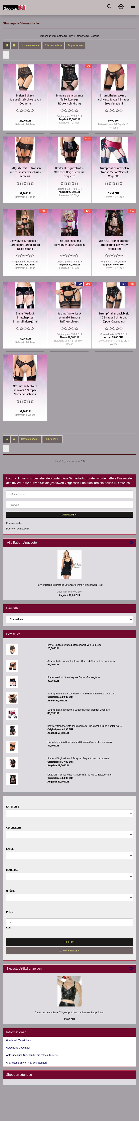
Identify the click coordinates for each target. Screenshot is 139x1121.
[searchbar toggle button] (109, 6)
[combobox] (30, 45)
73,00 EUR (69, 1019)
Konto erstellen (14, 523)
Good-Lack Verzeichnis (18, 1040)
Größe (10, 891)
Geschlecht (13, 827)
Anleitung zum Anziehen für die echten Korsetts (31, 1055)
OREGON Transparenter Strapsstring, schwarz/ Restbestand (114, 244)
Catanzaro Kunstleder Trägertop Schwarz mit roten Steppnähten (69, 1012)
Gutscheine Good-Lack (18, 1047)
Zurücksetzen (69, 950)
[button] (7, 45)
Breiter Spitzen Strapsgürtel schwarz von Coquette (25, 99)
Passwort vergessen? (17, 528)
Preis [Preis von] (9, 912)
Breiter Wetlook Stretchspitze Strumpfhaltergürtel (25, 317)
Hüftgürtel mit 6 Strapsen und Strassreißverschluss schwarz (25, 172)
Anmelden (69, 514)
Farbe (10, 849)
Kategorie (12, 806)
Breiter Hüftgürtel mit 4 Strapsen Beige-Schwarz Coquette (69, 172)
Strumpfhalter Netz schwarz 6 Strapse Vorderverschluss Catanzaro (25, 390)
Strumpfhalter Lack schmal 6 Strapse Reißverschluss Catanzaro (69, 317)
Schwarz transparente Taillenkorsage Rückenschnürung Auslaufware (69, 99)
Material (12, 870)
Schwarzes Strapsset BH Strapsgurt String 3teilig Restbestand (25, 244)
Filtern (69, 942)
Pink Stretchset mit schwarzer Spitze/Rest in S (69, 244)
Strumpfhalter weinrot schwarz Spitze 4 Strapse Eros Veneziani (113, 99)
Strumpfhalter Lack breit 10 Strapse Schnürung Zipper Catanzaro (114, 317)
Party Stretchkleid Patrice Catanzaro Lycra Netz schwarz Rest (70, 585)
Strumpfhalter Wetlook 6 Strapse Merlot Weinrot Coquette (114, 172)
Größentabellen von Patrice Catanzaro (26, 1062)
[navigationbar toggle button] (133, 6)
